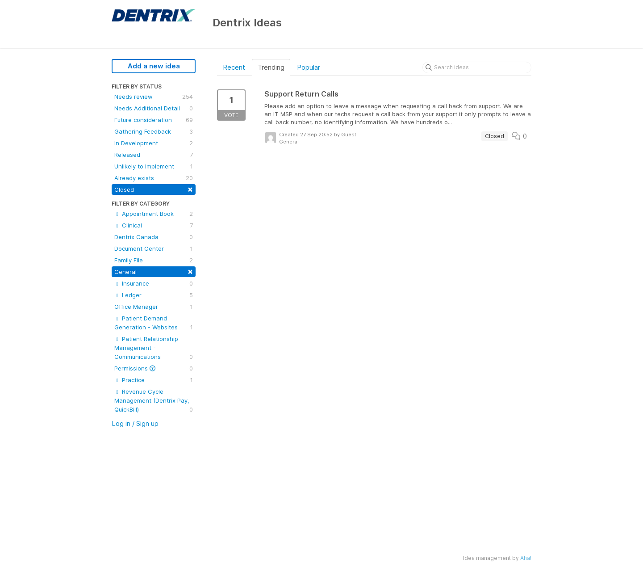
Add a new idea (154, 66)
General (153, 271)
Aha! (525, 558)
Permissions (153, 368)
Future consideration (153, 119)
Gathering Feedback (153, 131)
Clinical (153, 225)
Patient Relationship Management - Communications (153, 348)
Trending (271, 67)
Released (153, 154)
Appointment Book (153, 213)
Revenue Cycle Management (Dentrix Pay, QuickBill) (153, 401)
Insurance (153, 283)
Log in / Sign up (135, 423)
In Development (153, 143)
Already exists (153, 177)
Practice (153, 379)
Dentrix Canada (153, 236)
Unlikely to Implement (153, 166)
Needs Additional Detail (153, 108)
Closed (153, 189)
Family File (153, 260)
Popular (308, 67)
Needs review (153, 96)
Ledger (153, 294)
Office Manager (153, 306)
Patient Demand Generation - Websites (153, 323)
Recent (234, 67)
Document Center (153, 248)
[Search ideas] (476, 67)
